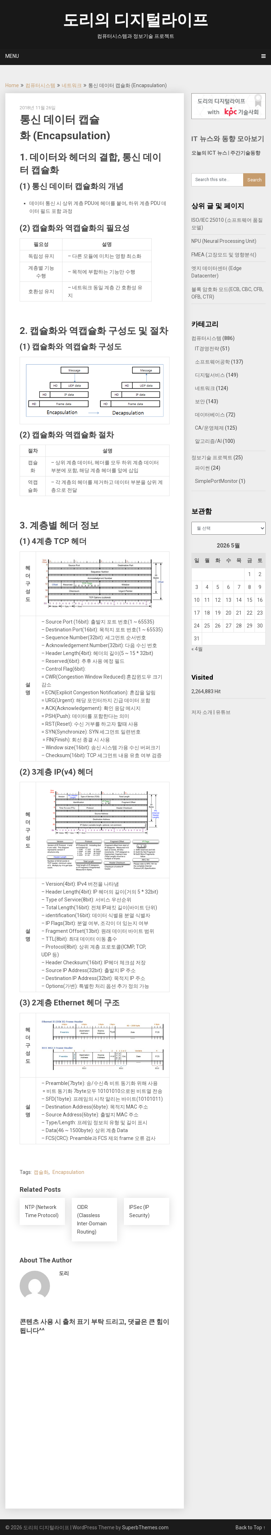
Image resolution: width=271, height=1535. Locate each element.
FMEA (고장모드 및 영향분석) (223, 255)
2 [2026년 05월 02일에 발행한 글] (260, 574)
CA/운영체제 (209, 428)
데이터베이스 (210, 415)
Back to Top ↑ (251, 1527)
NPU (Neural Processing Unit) (223, 241)
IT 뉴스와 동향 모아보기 (227, 139)
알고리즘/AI (208, 441)
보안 (200, 401)
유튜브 (223, 712)
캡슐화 (41, 1172)
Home (12, 85)
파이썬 (202, 468)
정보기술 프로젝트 (211, 457)
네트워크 (72, 85)
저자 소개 (201, 712)
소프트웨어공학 (212, 362)
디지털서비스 (210, 375)
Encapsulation (68, 1172)
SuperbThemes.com (145, 1527)
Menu (12, 56)
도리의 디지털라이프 (135, 20)
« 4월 (197, 649)
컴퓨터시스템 (40, 85)
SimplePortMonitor (216, 481)
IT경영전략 (207, 348)
